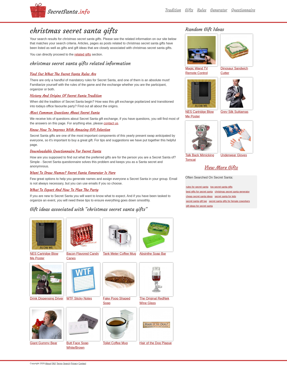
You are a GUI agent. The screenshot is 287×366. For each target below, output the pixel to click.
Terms (60, 363)
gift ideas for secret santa (199, 206)
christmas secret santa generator (232, 191)
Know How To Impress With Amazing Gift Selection (70, 129)
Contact (82, 363)
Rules (201, 9)
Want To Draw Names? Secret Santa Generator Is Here (72, 172)
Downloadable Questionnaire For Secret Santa (65, 151)
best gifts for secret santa (199, 191)
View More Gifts (221, 168)
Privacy (74, 363)
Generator (218, 9)
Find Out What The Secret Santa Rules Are (63, 74)
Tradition (173, 9)
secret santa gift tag (196, 201)
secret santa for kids (225, 196)
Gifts (189, 9)
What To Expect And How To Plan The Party (64, 189)
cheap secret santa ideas (199, 196)
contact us (111, 123)
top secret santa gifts (221, 186)
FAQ (54, 363)
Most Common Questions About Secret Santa (65, 112)
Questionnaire (243, 9)
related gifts (83, 54)
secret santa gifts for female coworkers (229, 201)
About (48, 363)
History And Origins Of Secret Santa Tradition (66, 95)
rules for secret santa (197, 186)
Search (66, 363)
